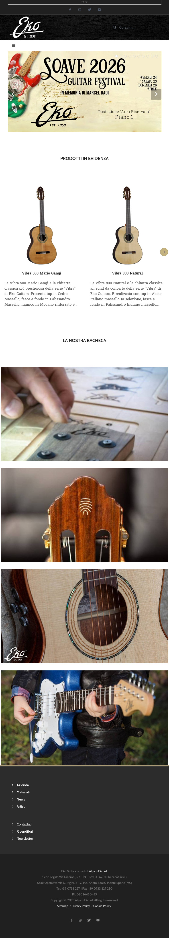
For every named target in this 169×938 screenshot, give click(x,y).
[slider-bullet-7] (147, 56)
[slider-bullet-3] (129, 56)
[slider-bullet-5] (138, 56)
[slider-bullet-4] (134, 56)
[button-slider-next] (164, 252)
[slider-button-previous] (13, 94)
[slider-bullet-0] (116, 56)
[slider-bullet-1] (121, 56)
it (84, 2)
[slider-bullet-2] (125, 56)
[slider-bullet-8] (152, 56)
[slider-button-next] (156, 94)
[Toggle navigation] (13, 45)
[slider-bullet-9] (156, 56)
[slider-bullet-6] (143, 56)
